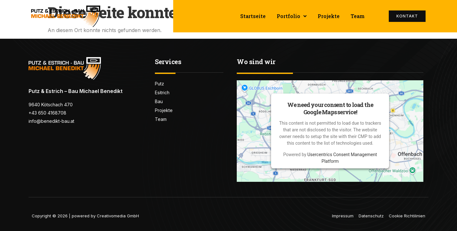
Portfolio (292, 16)
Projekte (329, 16)
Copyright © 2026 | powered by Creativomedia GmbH (85, 215)
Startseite (253, 16)
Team (358, 16)
